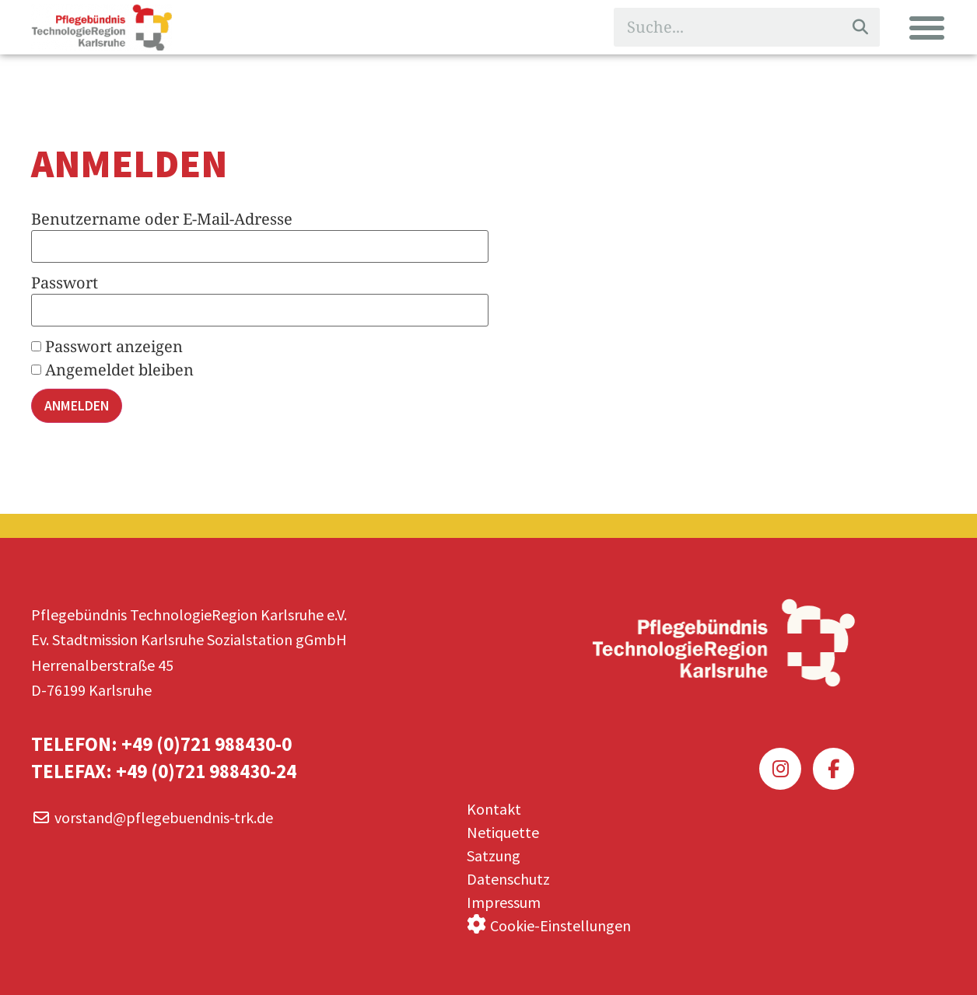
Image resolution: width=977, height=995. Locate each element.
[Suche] (860, 27)
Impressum (504, 897)
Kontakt (494, 804)
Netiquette (503, 827)
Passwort (64, 282)
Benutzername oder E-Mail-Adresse (161, 218)
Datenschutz (508, 874)
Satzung (493, 851)
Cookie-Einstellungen (560, 920)
